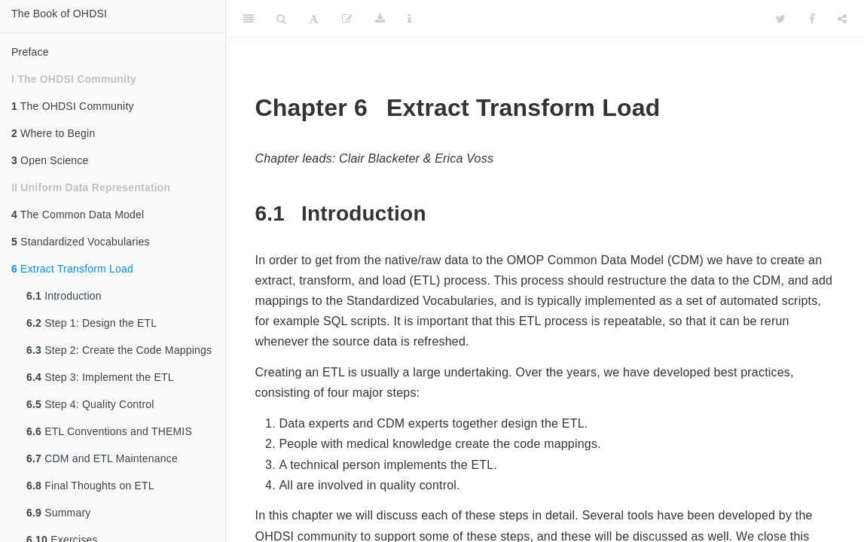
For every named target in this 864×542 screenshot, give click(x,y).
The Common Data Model (77, 215)
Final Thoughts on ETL (90, 486)
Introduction (64, 296)
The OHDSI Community (72, 106)
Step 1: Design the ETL (91, 323)
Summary (58, 513)
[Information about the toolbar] (409, 19)
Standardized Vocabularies (80, 242)
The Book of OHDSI (59, 14)
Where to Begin (53, 133)
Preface (30, 52)
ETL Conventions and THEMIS (109, 431)
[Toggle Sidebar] (248, 19)
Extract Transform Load (72, 269)
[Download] (380, 19)
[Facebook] (812, 19)
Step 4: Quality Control (90, 404)
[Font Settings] (314, 19)
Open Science (49, 160)
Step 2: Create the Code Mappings (119, 350)
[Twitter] (781, 19)
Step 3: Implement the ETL (100, 377)
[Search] (281, 19)
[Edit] (347, 19)
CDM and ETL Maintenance (102, 458)
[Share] (842, 19)
